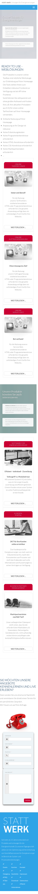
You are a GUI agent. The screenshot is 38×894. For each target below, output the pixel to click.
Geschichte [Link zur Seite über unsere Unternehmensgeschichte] (15, 874)
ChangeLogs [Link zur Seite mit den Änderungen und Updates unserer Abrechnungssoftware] (7, 874)
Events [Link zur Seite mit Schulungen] (5, 867)
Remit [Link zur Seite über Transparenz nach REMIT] (23, 884)
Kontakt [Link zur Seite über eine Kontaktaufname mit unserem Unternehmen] (22, 867)
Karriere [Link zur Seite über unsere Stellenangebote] (14, 867)
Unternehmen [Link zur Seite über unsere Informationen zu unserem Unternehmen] (15, 887)
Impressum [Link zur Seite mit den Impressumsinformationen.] (23, 874)
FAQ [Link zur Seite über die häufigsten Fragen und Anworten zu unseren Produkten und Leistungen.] (5, 877)
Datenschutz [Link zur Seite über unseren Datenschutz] (24, 880)
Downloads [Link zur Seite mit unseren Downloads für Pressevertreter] (15, 880)
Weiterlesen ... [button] (18, 227)
